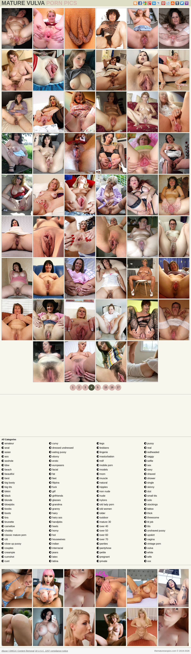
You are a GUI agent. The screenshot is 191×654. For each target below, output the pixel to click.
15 (105, 387)
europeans (56, 465)
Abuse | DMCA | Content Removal (18, 651)
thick (148, 513)
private (102, 561)
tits (147, 526)
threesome (151, 517)
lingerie (102, 452)
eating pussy (57, 452)
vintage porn (152, 543)
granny (54, 509)
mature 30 (104, 522)
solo (148, 500)
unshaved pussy (154, 530)
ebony (54, 456)
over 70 (102, 539)
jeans (53, 552)
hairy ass (55, 517)
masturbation (105, 456)
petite (101, 552)
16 (112, 387)
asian (6, 452)
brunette (8, 522)
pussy (149, 443)
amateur (8, 443)
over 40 (102, 526)
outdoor (102, 517)
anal (5, 447)
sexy (148, 469)
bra (5, 517)
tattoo (148, 509)
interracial (56, 548)
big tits (7, 487)
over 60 (102, 535)
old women (104, 509)
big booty (8, 482)
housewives (57, 539)
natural (102, 482)
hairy (53, 513)
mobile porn (105, 465)
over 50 (102, 530)
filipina (54, 482)
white (148, 552)
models (102, 469)
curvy (53, 443)
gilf (52, 491)
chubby (7, 530)
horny (53, 530)
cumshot (8, 556)
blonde (7, 500)
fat (52, 474)
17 (118, 387)
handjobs (55, 522)
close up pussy (11, 543)
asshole (7, 461)
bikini (6, 491)
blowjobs (8, 504)
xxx (147, 561)
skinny (149, 487)
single (149, 482)
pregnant (103, 556)
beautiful (8, 474)
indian (54, 543)
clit (5, 539)
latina (53, 561)
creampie (8, 552)
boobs (7, 509)
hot (52, 535)
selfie (148, 461)
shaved (149, 474)
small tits (150, 495)
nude (101, 495)
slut (147, 491)
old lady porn (105, 504)
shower (149, 478)
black (6, 495)
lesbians (103, 447)
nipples (102, 487)
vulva (148, 548)
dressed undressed (61, 447)
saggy (149, 456)
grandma (55, 504)
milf (100, 461)
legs (100, 443)
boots (6, 513)
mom (101, 474)
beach (7, 469)
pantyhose (104, 548)
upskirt (149, 535)
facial (53, 469)
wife (148, 556)
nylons (102, 500)
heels (53, 526)
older (101, 513)
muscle (102, 478)
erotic (53, 461)
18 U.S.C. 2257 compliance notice (51, 651)
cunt (5, 561)
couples (7, 548)
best (5, 478)
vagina (149, 539)
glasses (55, 500)
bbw (5, 465)
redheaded (151, 452)
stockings (151, 504)
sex (147, 465)
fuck (53, 487)
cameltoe (8, 526)
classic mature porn (14, 535)
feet (52, 478)
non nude (103, 491)
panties (102, 543)
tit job (148, 522)
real (147, 447)
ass (5, 456)
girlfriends (56, 495)
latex (53, 556)
